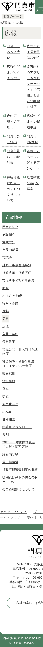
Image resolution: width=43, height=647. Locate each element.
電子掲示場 (10, 462)
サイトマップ (10, 517)
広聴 (5, 326)
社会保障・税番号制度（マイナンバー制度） (18, 364)
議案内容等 (10, 454)
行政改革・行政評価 (16, 273)
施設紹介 (8, 234)
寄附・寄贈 (10, 303)
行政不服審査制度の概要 (20, 469)
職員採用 (8, 373)
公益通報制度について (18, 489)
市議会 (7, 257)
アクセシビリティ (13, 512)
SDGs (6, 412)
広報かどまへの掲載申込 (33, 121)
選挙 (5, 389)
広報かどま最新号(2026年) (33, 51)
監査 (5, 396)
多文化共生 (10, 404)
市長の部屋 (10, 250)
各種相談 (8, 419)
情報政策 (8, 341)
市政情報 (14, 217)
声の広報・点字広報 (13, 121)
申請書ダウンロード (17, 427)
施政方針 (8, 242)
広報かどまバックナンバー (13, 72)
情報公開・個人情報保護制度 (20, 351)
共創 (5, 434)
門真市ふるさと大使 (13, 51)
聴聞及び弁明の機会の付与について (20, 479)
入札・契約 (10, 334)
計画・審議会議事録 (16, 265)
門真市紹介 (10, 227)
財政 (5, 288)
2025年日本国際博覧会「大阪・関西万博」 (18, 444)
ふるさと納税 (12, 296)
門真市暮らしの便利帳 (13, 156)
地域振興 (8, 381)
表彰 (5, 311)
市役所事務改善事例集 (18, 280)
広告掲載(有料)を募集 (33, 183)
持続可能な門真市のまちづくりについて (13, 189)
